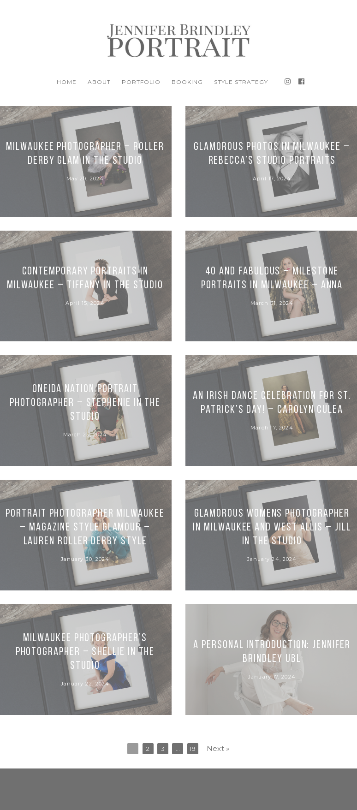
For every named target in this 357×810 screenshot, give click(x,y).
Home (67, 81)
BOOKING (187, 81)
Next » (218, 748)
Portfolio (141, 81)
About (99, 81)
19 (193, 748)
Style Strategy (241, 81)
